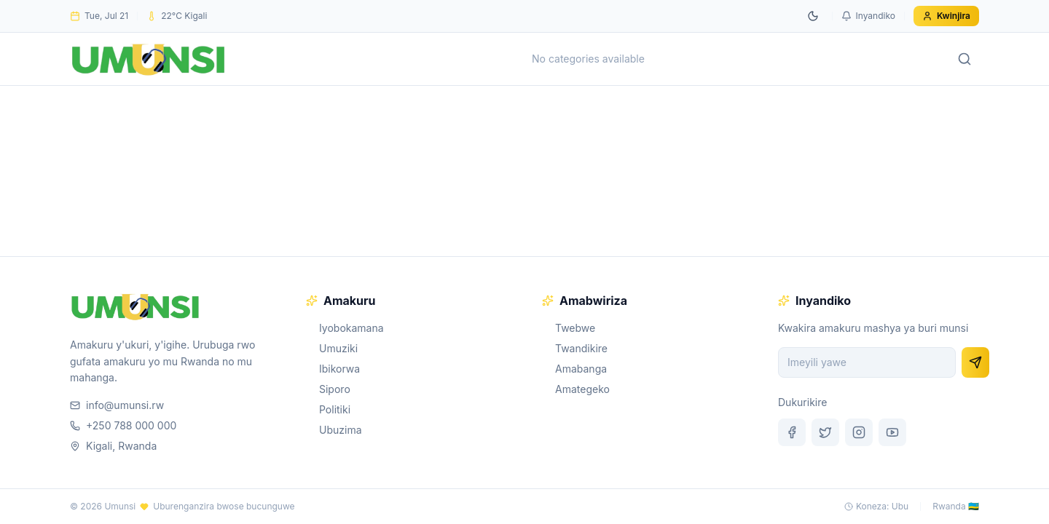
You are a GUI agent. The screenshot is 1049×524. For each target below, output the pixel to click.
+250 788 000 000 (123, 425)
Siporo (328, 389)
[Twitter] (825, 432)
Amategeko (576, 389)
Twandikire (575, 348)
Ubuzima (334, 430)
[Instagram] (859, 432)
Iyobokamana (345, 328)
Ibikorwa (333, 368)
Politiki (328, 409)
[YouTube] (892, 432)
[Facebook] (792, 432)
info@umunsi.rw (117, 405)
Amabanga (574, 368)
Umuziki (332, 348)
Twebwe (568, 328)
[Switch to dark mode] (813, 16)
